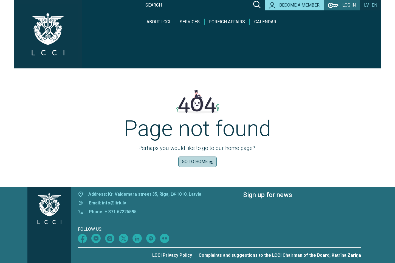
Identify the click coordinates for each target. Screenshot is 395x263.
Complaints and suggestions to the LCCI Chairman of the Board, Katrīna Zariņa (280, 255)
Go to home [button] (197, 161)
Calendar (265, 21)
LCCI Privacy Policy (172, 255)
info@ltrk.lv (114, 203)
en (374, 5)
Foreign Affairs (227, 21)
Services (190, 21)
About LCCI (158, 21)
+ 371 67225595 (121, 211)
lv (366, 5)
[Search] (257, 5)
